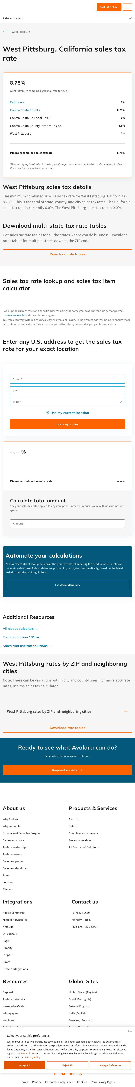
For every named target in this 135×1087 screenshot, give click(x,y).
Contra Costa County (25, 110)
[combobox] (67, 402)
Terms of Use (27, 1053)
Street (16, 379)
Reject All (67, 1065)
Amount (18, 524)
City (15, 391)
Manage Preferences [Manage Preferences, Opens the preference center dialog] (110, 1065)
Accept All (24, 1065)
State (16, 402)
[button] (7, 32)
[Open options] (120, 402)
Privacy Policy (32, 1057)
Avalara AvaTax (16, 315)
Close (130, 1031)
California (17, 102)
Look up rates (67, 424)
